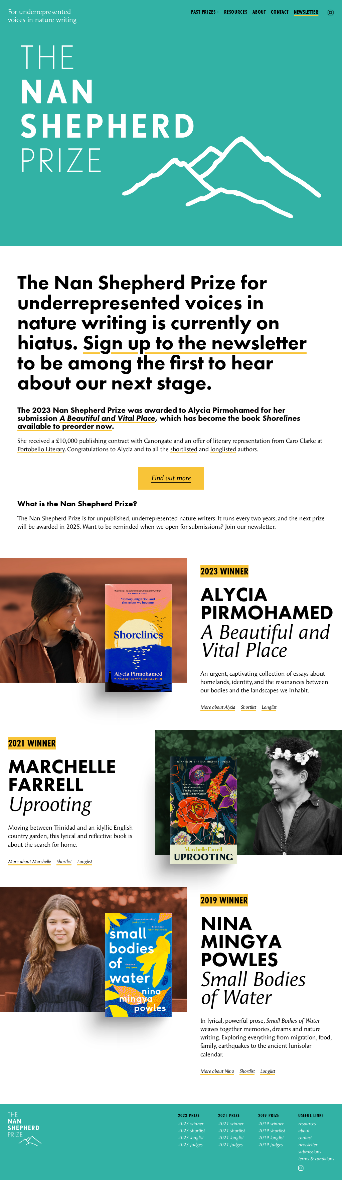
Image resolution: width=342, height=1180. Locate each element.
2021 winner (32, 743)
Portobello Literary (40, 449)
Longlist (269, 707)
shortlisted (183, 449)
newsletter (307, 1145)
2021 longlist (230, 1138)
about (303, 1131)
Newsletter (306, 11)
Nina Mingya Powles (241, 941)
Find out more (171, 478)
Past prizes (203, 11)
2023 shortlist (191, 1131)
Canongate (158, 441)
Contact (279, 11)
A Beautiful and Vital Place (107, 418)
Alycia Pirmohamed (266, 603)
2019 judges (270, 1145)
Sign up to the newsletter (195, 342)
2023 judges (190, 1145)
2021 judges (230, 1145)
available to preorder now (64, 426)
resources (307, 1124)
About (259, 11)
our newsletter (255, 526)
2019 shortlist (271, 1131)
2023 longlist (190, 1138)
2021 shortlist (231, 1131)
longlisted (223, 449)
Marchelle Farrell (62, 775)
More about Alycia (217, 707)
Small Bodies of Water (252, 988)
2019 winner (224, 900)
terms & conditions (316, 1159)
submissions (309, 1152)
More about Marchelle (29, 861)
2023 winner (224, 571)
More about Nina (217, 1071)
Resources (235, 11)
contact (305, 1138)
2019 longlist (271, 1138)
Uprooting (49, 804)
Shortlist (248, 707)
